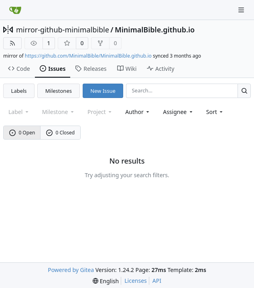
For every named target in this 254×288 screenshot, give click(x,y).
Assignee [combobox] (178, 112)
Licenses (135, 280)
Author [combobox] (137, 112)
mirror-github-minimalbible (62, 30)
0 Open (22, 132)
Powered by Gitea (71, 270)
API (156, 280)
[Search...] (244, 91)
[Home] (15, 10)
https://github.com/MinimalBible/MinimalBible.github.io (88, 55)
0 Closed (60, 132)
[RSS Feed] (12, 43)
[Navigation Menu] (242, 9)
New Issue (103, 90)
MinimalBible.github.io (155, 30)
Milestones (58, 90)
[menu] (215, 112)
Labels (19, 90)
